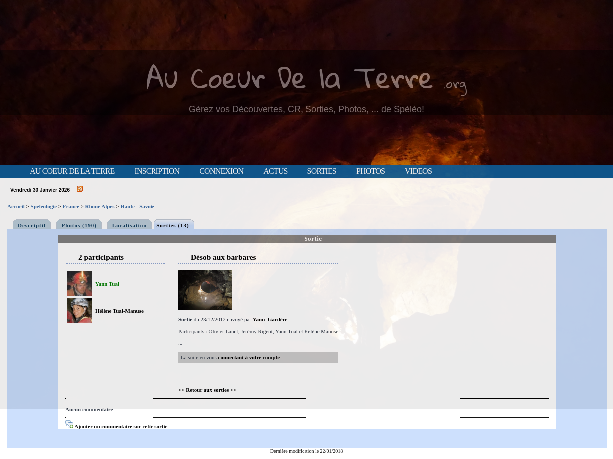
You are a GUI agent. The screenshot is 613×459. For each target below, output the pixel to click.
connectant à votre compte (249, 357)
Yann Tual (107, 284)
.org (455, 83)
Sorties (321, 171)
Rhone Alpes (100, 206)
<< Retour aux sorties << (207, 390)
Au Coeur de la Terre (72, 171)
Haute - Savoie (137, 206)
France (71, 206)
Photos (370, 171)
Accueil (16, 206)
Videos (418, 171)
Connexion (221, 171)
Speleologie (44, 206)
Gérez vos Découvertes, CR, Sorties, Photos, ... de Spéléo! (306, 109)
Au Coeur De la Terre (290, 77)
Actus (275, 171)
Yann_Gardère (270, 319)
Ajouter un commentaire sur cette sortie (116, 426)
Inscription (156, 171)
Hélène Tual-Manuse (119, 311)
